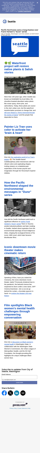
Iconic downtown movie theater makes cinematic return (20, 250)
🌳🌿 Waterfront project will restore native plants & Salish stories (18, 67)
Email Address (6, 374)
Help (29, 408)
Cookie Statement (24, 11)
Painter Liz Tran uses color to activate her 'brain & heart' (18, 129)
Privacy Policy (13, 408)
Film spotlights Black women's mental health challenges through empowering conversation (19, 311)
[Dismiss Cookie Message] (37, 2)
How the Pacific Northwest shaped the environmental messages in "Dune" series (18, 188)
